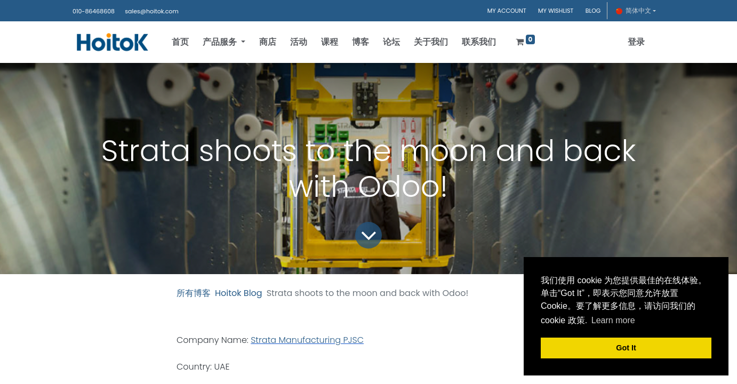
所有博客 (194, 293)
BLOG (593, 10)
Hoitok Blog (238, 293)
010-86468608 (94, 11)
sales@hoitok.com (151, 11)
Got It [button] (626, 347)
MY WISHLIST (555, 10)
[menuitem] (180, 42)
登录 (636, 42)
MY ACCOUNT (506, 10)
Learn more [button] (613, 320)
